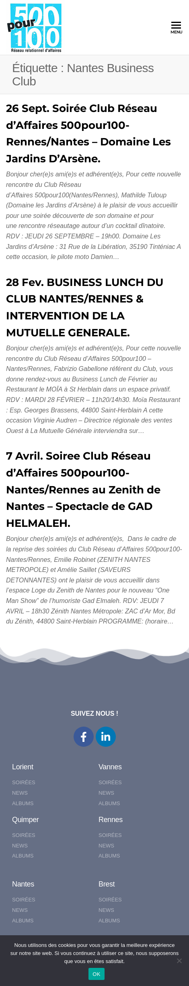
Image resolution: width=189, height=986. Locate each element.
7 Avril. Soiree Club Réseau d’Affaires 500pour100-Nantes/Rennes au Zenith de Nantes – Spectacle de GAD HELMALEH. (83, 489)
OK (96, 974)
